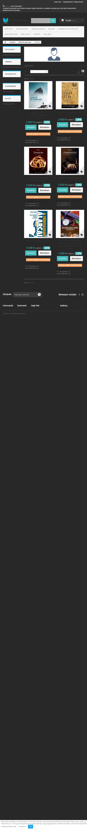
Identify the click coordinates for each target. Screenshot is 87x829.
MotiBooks (10, 100)
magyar (9, 153)
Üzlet (8, 346)
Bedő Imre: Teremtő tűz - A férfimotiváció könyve (38, 179)
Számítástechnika (11, 360)
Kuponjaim (35, 803)
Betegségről (10, 243)
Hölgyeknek (10, 222)
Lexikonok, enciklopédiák (9, 324)
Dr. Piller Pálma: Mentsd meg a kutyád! (11, 592)
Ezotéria (9, 208)
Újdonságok (22, 29)
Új (7, 65)
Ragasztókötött (12, 145)
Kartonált (10, 132)
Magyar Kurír (11, 89)
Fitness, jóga (10, 246)
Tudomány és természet (10, 185)
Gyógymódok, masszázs (10, 261)
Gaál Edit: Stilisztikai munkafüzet (10, 559)
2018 (8, 111)
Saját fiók (35, 790)
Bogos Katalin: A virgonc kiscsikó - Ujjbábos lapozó (11, 456)
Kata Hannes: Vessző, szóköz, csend (10, 490)
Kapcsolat (57, 2)
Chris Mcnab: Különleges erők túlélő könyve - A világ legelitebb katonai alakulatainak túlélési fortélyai (70, 245)
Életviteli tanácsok (8, 230)
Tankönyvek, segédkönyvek (10, 382)
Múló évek (10, 274)
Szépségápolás (11, 277)
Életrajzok (9, 315)
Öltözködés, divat (10, 282)
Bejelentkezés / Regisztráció (73, 2)
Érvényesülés (11, 236)
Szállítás (25, 34)
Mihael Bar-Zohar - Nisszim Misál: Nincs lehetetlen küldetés (10, 745)
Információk (10, 403)
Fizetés (36, 34)
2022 (8, 121)
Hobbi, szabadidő (8, 337)
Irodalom (9, 174)
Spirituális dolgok (9, 268)
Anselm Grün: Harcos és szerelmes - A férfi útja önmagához (38, 114)
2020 (8, 115)
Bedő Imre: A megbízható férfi (70, 178)
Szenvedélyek (11, 288)
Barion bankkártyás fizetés (7, 810)
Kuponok (20, 800)
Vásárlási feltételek (68, 29)
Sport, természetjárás (10, 330)
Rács (78, 72)
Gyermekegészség (11, 298)
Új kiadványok (10, 435)
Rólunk (47, 34)
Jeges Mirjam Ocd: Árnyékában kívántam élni (11, 626)
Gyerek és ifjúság (9, 178)
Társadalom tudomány (10, 192)
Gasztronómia (11, 198)
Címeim (33, 797)
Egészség (9, 239)
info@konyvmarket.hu (76, 810)
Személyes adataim (38, 800)
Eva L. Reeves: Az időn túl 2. (11, 661)
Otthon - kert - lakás (10, 203)
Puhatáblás (10, 135)
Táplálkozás (10, 250)
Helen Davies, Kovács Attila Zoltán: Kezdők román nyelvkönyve (10, 524)
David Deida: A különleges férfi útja (70, 113)
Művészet (9, 308)
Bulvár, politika (11, 363)
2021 (8, 118)
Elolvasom (22, 826)
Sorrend (27, 71)
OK (30, 826)
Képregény (10, 367)
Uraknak (9, 225)
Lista (82, 72)
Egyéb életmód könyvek (11, 303)
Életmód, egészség (9, 213)
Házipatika (10, 218)
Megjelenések (38, 29)
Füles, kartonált (12, 128)
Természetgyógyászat (12, 256)
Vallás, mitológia (8, 375)
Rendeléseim (35, 794)
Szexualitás (10, 291)
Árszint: (5, 73)
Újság (8, 388)
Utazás (8, 312)
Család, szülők (11, 343)
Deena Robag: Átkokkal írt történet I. (11, 694)
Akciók (51, 29)
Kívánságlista (21, 797)
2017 (8, 108)
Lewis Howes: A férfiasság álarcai (38, 241)
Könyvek (9, 29)
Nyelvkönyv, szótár (10, 351)
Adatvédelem (11, 34)
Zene (8, 370)
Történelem (10, 319)
